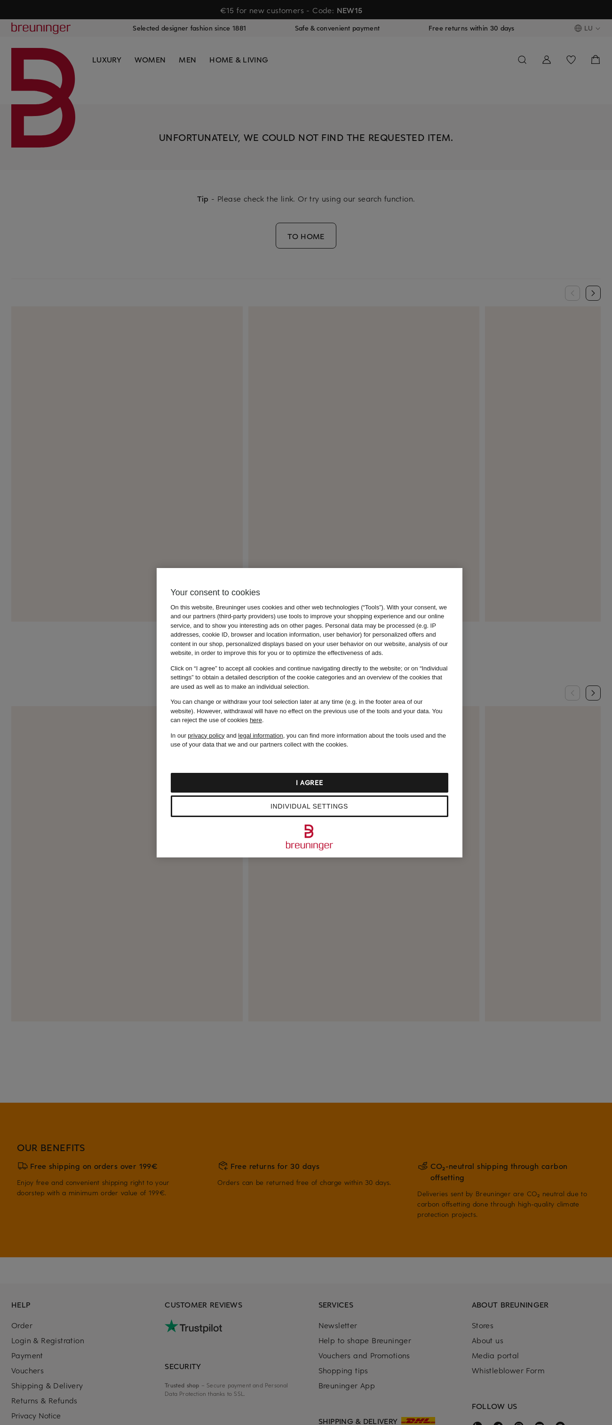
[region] (309, 712)
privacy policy (206, 735)
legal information (260, 735)
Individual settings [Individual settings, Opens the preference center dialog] (309, 806)
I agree (309, 782)
